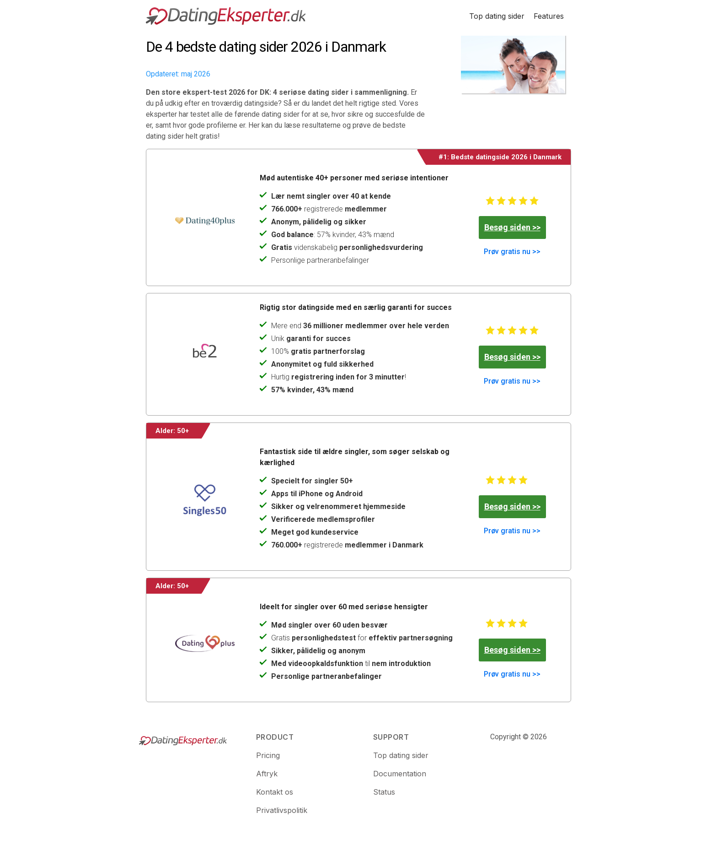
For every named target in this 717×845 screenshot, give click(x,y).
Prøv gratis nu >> (512, 251)
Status (384, 791)
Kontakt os (274, 791)
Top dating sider (496, 16)
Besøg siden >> (512, 227)
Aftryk (267, 773)
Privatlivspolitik (281, 810)
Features (549, 16)
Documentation (399, 773)
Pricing (268, 755)
